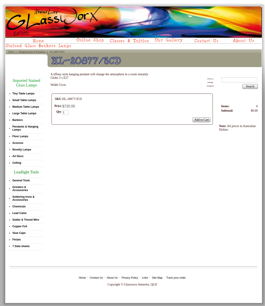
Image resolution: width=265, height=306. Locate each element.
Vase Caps (19, 233)
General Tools (21, 180)
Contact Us (96, 277)
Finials (16, 239)
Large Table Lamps (24, 113)
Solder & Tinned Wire (25, 219)
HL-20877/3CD (57, 52)
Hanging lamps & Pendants (32, 52)
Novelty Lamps (21, 149)
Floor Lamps (20, 136)
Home (11, 52)
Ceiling (16, 162)
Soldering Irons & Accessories (23, 198)
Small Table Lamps (24, 100)
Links (145, 277)
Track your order (176, 277)
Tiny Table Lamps (23, 93)
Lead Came (19, 213)
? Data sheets (21, 246)
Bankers (17, 120)
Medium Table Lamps (25, 106)
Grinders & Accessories (20, 189)
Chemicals (19, 206)
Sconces (17, 143)
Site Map (157, 277)
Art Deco (17, 156)
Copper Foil (19, 226)
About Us (112, 277)
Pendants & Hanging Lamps (25, 128)
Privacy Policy (129, 277)
